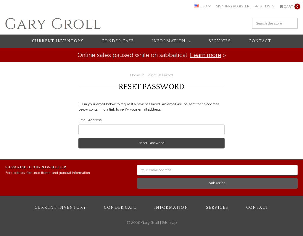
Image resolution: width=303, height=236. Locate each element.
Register (241, 6)
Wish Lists (264, 6)
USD (202, 6)
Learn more (205, 55)
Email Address (89, 120)
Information (171, 41)
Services (220, 41)
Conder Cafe (117, 41)
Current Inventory (58, 41)
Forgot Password (159, 75)
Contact (260, 41)
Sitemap (169, 222)
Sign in (222, 6)
